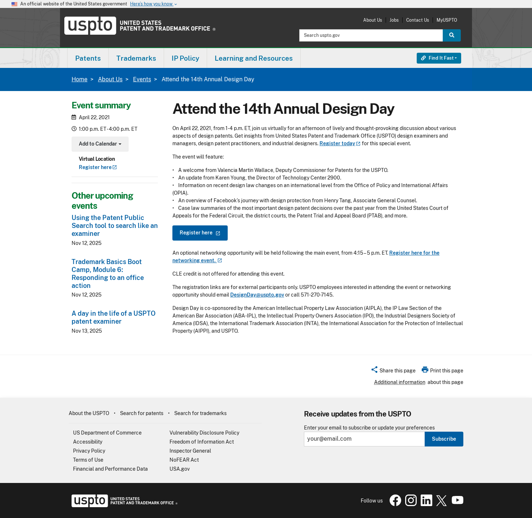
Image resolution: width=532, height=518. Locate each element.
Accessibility (87, 442)
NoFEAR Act (184, 460)
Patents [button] (88, 58)
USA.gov (180, 469)
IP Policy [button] (185, 58)
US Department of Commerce (107, 433)
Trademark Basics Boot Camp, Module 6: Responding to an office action (108, 273)
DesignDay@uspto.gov (257, 295)
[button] (393, 372)
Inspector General (190, 451)
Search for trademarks (200, 413)
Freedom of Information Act (202, 442)
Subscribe (444, 439)
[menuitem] (88, 58)
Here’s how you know (154, 4)
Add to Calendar (99, 144)
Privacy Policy (89, 451)
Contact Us (417, 20)
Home (79, 79)
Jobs (394, 20)
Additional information (399, 382)
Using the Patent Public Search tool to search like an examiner (115, 225)
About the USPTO (89, 413)
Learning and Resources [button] (254, 58)
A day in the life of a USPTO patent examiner (113, 317)
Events (142, 79)
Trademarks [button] (136, 58)
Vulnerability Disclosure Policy (204, 433)
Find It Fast (437, 58)
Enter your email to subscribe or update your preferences (369, 428)
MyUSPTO (447, 20)
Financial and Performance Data (110, 469)
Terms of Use (88, 460)
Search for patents (141, 413)
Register (98, 167)
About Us (372, 20)
